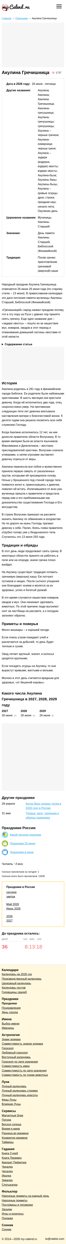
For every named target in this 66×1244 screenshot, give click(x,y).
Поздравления (11, 1007)
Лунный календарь (14, 1086)
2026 (9, 916)
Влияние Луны (11, 1104)
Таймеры (8, 1142)
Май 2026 (12, 904)
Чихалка (7, 1166)
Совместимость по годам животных (25, 1074)
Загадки (7, 1209)
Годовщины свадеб (14, 992)
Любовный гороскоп (15, 1052)
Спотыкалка (9, 1184)
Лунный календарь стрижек (20, 1090)
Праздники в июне (22, 852)
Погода (6, 1119)
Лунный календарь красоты (20, 1095)
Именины (8, 1028)
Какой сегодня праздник (25, 834)
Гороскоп (8, 1048)
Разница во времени (15, 1133)
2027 (9, 920)
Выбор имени (10, 1023)
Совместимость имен (16, 1066)
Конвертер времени (14, 1137)
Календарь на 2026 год (17, 974)
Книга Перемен (12, 1157)
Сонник (6, 1229)
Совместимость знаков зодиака (22, 1043)
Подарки (7, 1218)
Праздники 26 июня (22, 843)
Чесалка (7, 1171)
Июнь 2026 (13, 908)
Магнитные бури (12, 1115)
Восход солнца (11, 1124)
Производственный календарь (22, 978)
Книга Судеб (10, 1153)
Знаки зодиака (11, 1039)
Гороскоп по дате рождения (20, 1061)
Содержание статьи (18, 344)
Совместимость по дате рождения (24, 1070)
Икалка (6, 1175)
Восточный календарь (16, 1057)
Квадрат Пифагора (14, 1162)
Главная (6, 18)
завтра (10, 896)
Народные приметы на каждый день (25, 1195)
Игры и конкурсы (13, 1213)
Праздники (21, 18)
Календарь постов (14, 987)
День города (10, 1012)
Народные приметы (14, 1200)
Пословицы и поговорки (17, 1204)
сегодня (11, 892)
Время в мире (11, 1128)
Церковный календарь (16, 983)
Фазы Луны (9, 1099)
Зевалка (7, 1180)
